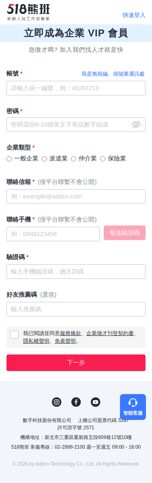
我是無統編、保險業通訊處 (113, 74)
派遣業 (58, 158)
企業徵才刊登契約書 (110, 333)
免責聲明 (65, 341)
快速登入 (134, 15)
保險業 (117, 158)
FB (76, 402)
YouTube (96, 402)
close (136, 124)
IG (57, 402)
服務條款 (70, 333)
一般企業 (26, 158)
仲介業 (88, 158)
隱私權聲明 (36, 341)
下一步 (76, 362)
